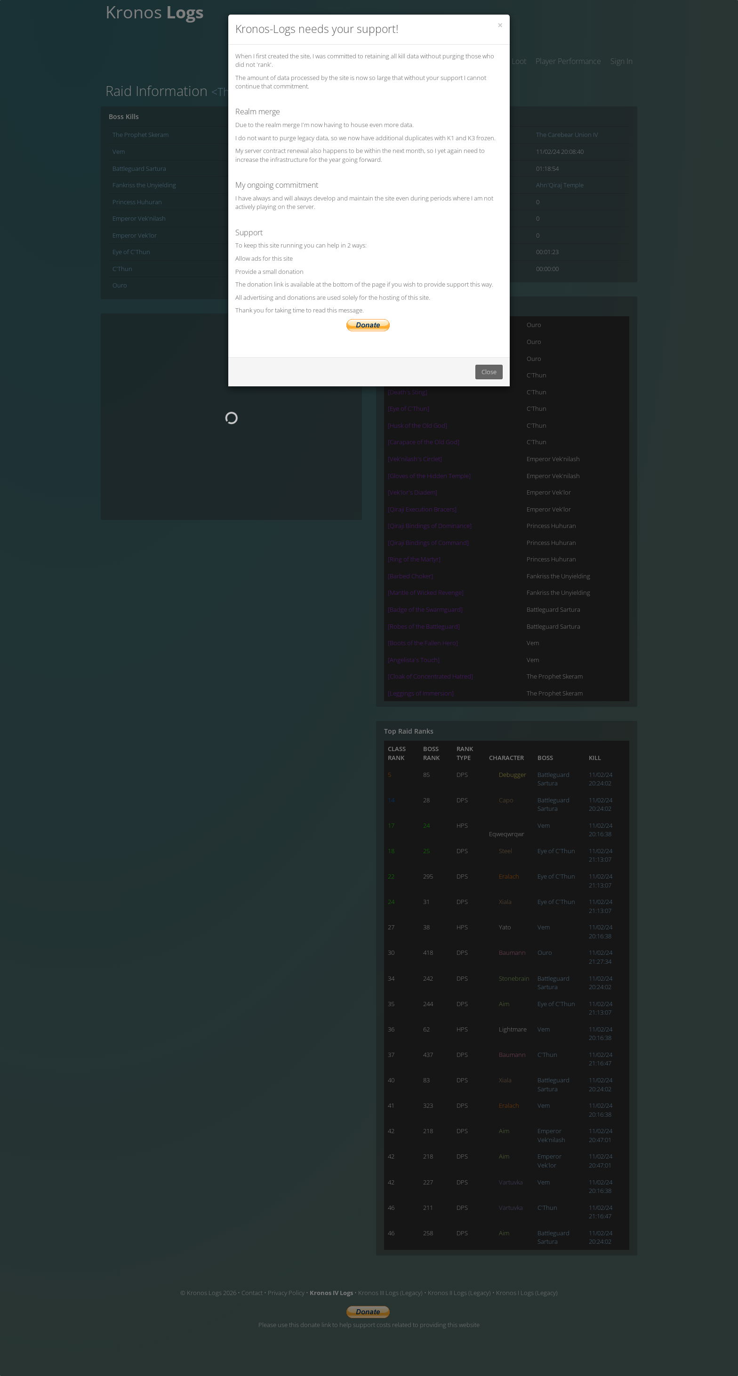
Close (489, 372)
